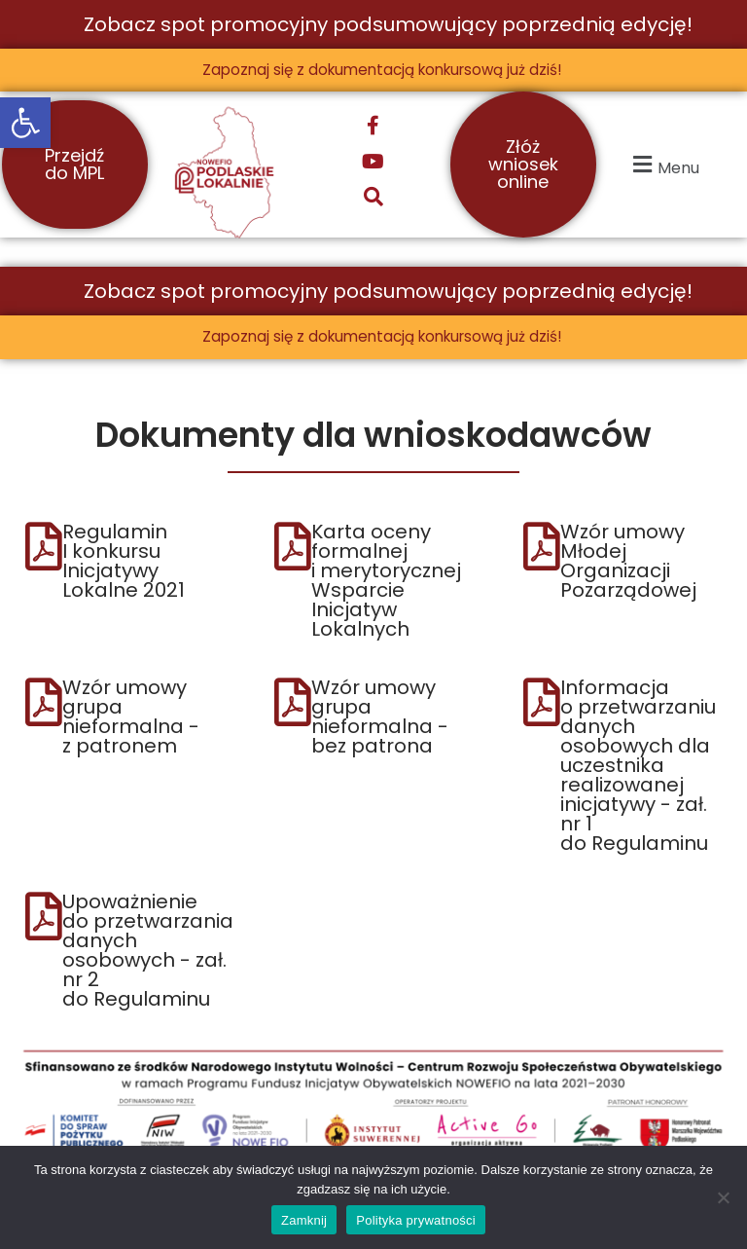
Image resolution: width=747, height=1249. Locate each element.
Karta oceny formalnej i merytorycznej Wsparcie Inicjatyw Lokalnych (386, 582)
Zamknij (304, 1220)
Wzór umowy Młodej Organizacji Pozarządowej (628, 563)
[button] (25, 122)
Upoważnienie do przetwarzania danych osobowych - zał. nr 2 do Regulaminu (147, 952)
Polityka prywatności (416, 1220)
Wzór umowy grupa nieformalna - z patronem (130, 718)
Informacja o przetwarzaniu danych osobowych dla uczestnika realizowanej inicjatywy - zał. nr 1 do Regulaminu (638, 767)
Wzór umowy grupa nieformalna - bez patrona (379, 718)
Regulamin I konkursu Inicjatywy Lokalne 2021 (123, 563)
